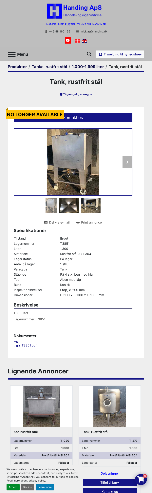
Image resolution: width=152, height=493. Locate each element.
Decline (27, 487)
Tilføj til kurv (109, 482)
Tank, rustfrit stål (95, 432)
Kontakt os (73, 117)
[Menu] (12, 54)
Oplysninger (110, 473)
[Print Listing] (89, 222)
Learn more (45, 487)
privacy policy (36, 480)
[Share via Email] (58, 222)
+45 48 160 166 (59, 31)
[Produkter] (17, 66)
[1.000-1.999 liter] (88, 66)
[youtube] (68, 40)
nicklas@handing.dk (94, 31)
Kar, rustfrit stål (26, 432)
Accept (13, 487)
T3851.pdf (25, 345)
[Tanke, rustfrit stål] (49, 66)
